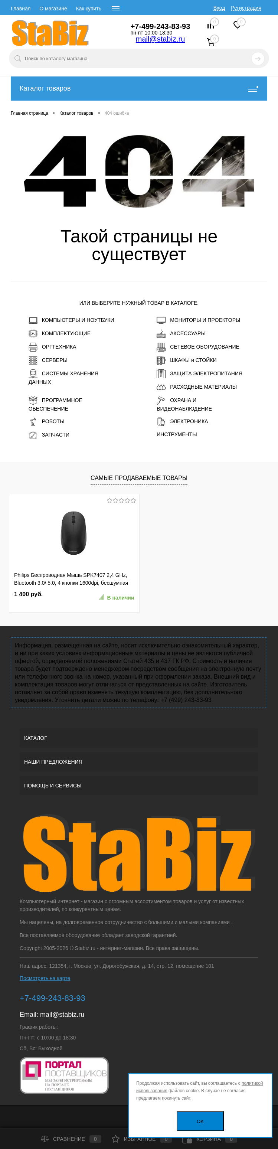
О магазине (53, 9)
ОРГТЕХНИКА (52, 347)
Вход (219, 8)
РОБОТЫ (47, 421)
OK (200, 1121)
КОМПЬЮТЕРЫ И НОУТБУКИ (71, 320)
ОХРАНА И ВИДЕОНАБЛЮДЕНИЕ (184, 404)
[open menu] (116, 8)
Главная (20, 9)
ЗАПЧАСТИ (49, 435)
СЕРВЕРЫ (48, 360)
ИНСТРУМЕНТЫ (177, 434)
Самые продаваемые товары (139, 478)
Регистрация (246, 8)
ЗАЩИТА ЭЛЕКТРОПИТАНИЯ (199, 373)
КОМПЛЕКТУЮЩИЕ (60, 333)
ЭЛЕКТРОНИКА (182, 421)
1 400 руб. (28, 594)
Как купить (88, 9)
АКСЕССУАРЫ (181, 333)
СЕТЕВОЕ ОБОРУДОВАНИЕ (198, 347)
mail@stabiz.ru (160, 39)
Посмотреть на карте (45, 978)
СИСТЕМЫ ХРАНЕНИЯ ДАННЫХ (63, 377)
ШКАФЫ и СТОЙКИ (186, 360)
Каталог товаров (139, 88)
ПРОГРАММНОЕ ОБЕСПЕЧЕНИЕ (55, 404)
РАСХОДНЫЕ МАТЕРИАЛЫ (197, 387)
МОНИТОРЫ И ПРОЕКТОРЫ (198, 320)
